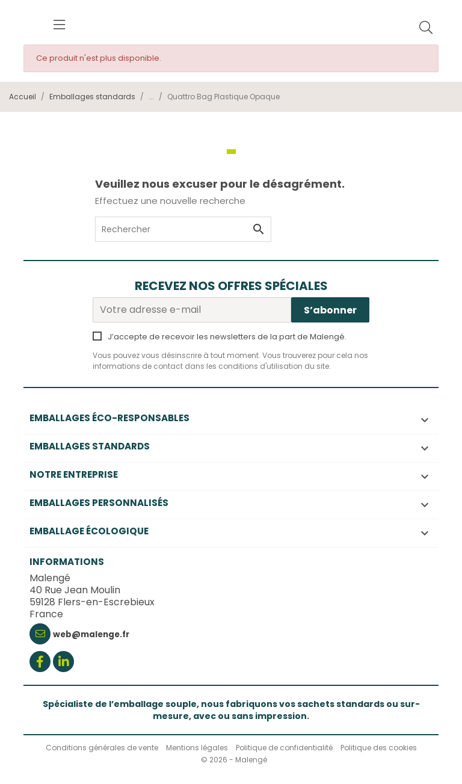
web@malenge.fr (91, 634)
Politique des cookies (378, 747)
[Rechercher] (426, 28)
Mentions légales (197, 747)
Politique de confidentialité (284, 747)
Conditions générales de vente (102, 747)
